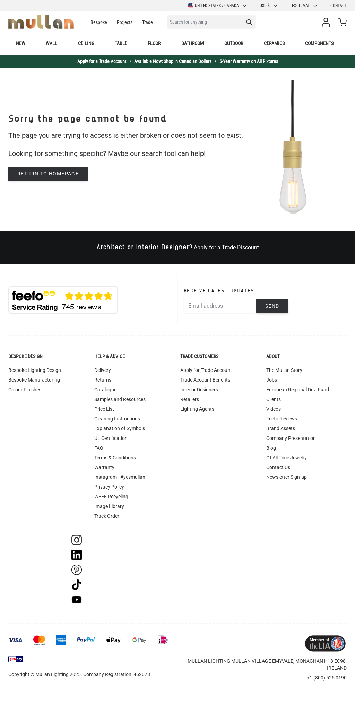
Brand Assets (280, 428)
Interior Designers (199, 389)
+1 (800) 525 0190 (327, 678)
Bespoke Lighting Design (34, 370)
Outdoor (233, 43)
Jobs (271, 380)
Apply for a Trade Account (101, 61)
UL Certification (111, 438)
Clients (273, 399)
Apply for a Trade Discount (226, 247)
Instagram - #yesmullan (119, 477)
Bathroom (192, 43)
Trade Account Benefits (205, 380)
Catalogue (105, 389)
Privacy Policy (109, 487)
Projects (124, 22)
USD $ (269, 5)
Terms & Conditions (115, 457)
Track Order (106, 516)
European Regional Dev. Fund (297, 389)
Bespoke (98, 22)
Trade (147, 22)
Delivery (102, 370)
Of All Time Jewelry (286, 457)
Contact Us (278, 467)
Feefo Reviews (281, 419)
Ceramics (274, 43)
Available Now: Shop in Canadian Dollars (172, 61)
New (20, 43)
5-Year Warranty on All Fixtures (248, 61)
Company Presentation (291, 438)
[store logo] (41, 22)
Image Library (109, 506)
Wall (51, 43)
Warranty (104, 467)
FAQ (98, 448)
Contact (338, 5)
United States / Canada (217, 5)
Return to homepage (48, 173)
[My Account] (327, 22)
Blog (271, 448)
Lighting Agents (197, 409)
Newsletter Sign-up (286, 477)
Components (319, 43)
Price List (104, 409)
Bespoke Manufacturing (34, 380)
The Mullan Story (284, 370)
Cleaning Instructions (117, 419)
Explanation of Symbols (119, 428)
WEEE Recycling (111, 496)
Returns (102, 380)
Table (121, 43)
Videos (273, 409)
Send (272, 306)
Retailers (189, 399)
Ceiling (86, 43)
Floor (154, 43)
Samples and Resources (120, 399)
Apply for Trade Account (206, 370)
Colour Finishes (24, 389)
